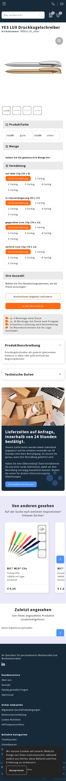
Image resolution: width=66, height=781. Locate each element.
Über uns (7, 679)
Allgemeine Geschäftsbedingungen (21, 709)
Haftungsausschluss (13, 724)
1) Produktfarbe (17, 124)
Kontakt (6, 684)
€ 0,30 (11, 588)
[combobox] (19, 15)
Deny (29, 769)
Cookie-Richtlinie (11, 719)
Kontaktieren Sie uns (21, 484)
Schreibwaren (9, 744)
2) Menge (12, 146)
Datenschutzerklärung (14, 714)
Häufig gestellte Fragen (15, 689)
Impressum (8, 694)
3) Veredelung (15, 166)
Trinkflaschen (9, 739)
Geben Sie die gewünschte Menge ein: (28, 157)
